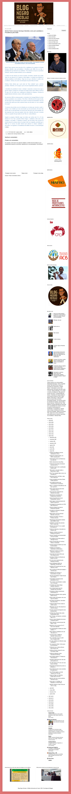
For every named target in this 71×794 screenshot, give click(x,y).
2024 (50, 424)
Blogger (51, 788)
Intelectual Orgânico (53, 747)
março (51, 690)
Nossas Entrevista (33, 25)
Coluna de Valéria (52, 35)
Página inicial (24, 173)
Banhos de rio (56, 326)
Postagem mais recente (10, 173)
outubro (51, 441)
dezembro (52, 437)
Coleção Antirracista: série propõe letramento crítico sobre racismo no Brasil (55, 715)
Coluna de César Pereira (53, 38)
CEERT (50, 760)
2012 (50, 705)
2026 (50, 420)
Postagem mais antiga (38, 173)
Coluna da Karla (51, 36)
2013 (50, 703)
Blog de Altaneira (52, 719)
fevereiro (52, 691)
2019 (50, 433)
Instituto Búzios (52, 741)
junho (51, 449)
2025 (50, 422)
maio (51, 450)
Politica (22, 133)
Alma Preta (51, 758)
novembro (52, 439)
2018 (50, 435)
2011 (50, 707)
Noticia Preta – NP (52, 752)
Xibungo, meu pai (57, 320)
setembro (52, 443)
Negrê (49, 736)
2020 (50, 431)
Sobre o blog (41, 25)
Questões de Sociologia (50, 25)
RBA (7, 127)
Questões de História (61, 25)
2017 (50, 696)
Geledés (50, 728)
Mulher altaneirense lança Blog (56, 461)
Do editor (27, 25)
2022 (50, 428)
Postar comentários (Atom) (14, 175)
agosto (51, 445)
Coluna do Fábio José (53, 42)
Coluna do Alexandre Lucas (54, 43)
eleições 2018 (10, 133)
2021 (50, 430)
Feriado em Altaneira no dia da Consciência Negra (13, 25)
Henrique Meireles (17, 133)
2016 (50, 698)
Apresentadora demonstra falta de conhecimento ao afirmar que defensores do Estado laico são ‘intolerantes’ (59, 354)
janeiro (51, 693)
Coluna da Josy (51, 47)
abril (51, 688)
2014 (50, 702)
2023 (50, 426)
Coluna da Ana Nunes (53, 40)
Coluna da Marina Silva (53, 48)
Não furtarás (56, 332)
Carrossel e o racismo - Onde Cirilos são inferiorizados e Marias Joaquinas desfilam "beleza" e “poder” (59, 375)
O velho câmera (56, 339)
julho (51, 447)
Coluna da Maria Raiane (53, 45)
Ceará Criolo (51, 712)
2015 (50, 700)
